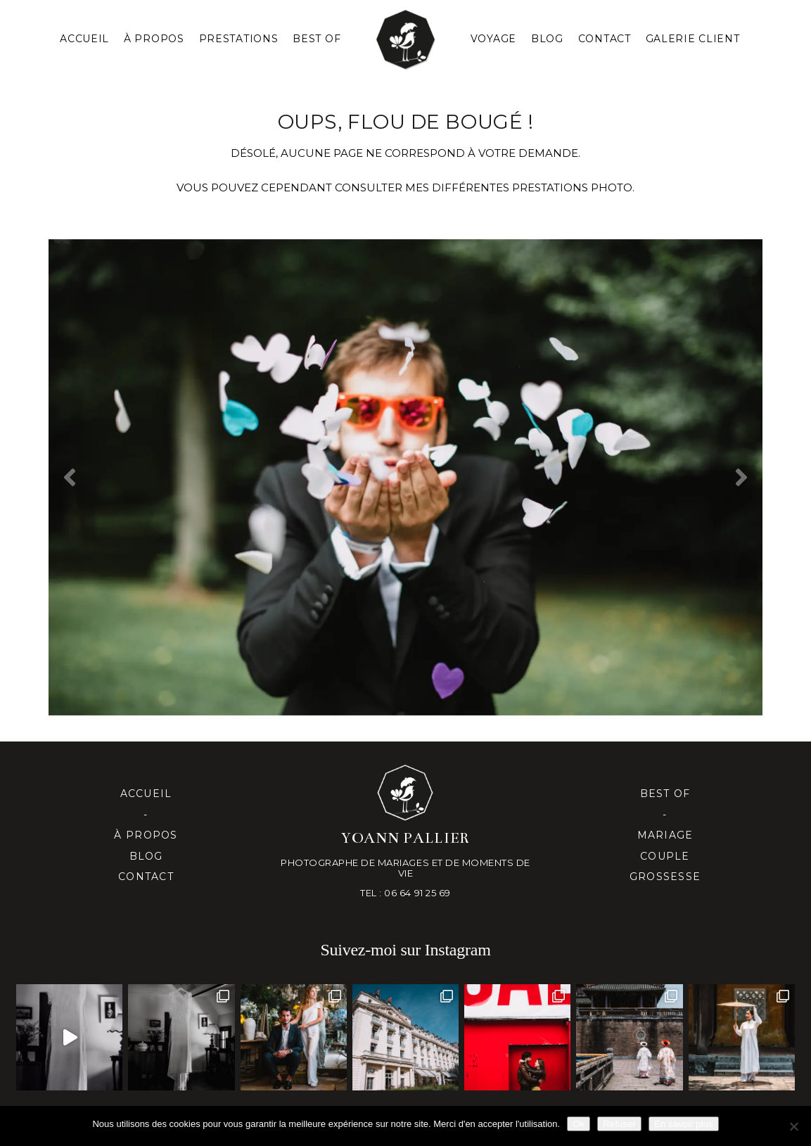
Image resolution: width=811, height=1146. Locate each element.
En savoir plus (683, 1124)
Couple (665, 856)
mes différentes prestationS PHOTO (518, 187)
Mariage (665, 835)
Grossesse (665, 876)
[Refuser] (793, 1126)
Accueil (84, 38)
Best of (665, 793)
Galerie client (693, 38)
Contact (604, 38)
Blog (547, 38)
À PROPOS (154, 38)
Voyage (493, 38)
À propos (145, 835)
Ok (579, 1124)
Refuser (619, 1124)
